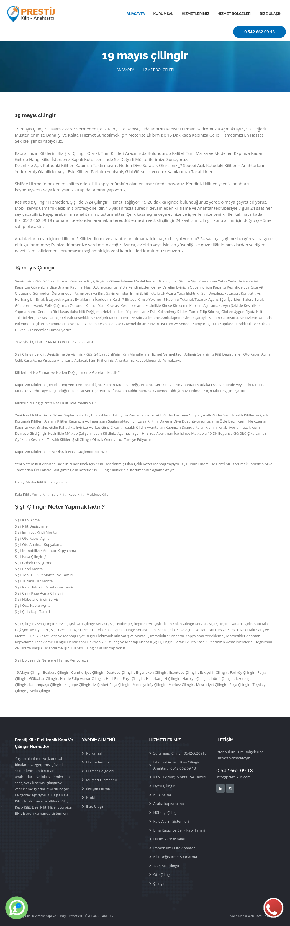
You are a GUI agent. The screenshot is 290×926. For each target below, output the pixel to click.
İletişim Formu (98, 788)
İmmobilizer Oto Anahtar (174, 847)
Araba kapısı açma (168, 803)
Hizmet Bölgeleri (100, 770)
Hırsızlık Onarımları (169, 839)
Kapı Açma (162, 794)
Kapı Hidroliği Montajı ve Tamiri (179, 777)
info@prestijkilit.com (233, 777)
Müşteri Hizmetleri (101, 779)
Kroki (90, 797)
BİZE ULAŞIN (271, 14)
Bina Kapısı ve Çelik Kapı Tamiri (179, 830)
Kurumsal (94, 753)
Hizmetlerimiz (97, 762)
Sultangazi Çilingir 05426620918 (180, 753)
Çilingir (159, 883)
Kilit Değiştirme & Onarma (175, 856)
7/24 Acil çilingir (166, 865)
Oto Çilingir (162, 874)
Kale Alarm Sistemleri (171, 821)
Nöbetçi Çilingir (166, 812)
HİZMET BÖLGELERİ (234, 14)
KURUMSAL (163, 14)
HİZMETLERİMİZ (195, 14)
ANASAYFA (136, 14)
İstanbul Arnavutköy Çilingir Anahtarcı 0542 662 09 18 (176, 765)
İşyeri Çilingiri (164, 785)
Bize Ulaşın (95, 806)
